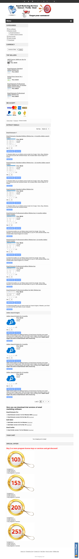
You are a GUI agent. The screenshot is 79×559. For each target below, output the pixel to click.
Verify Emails (12, 38)
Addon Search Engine (16, 34)
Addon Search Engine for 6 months (17, 316)
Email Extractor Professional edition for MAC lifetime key (24, 290)
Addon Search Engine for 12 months (17, 372)
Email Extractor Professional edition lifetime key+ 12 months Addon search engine (16, 85)
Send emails (12, 36)
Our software (12, 29)
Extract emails (12, 31)
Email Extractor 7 (15, 32)
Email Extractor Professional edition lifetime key (16, 93)
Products (16, 120)
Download (11, 40)
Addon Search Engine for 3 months (17, 344)
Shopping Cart (40, 556)
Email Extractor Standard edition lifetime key (15, 69)
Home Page (9, 120)
